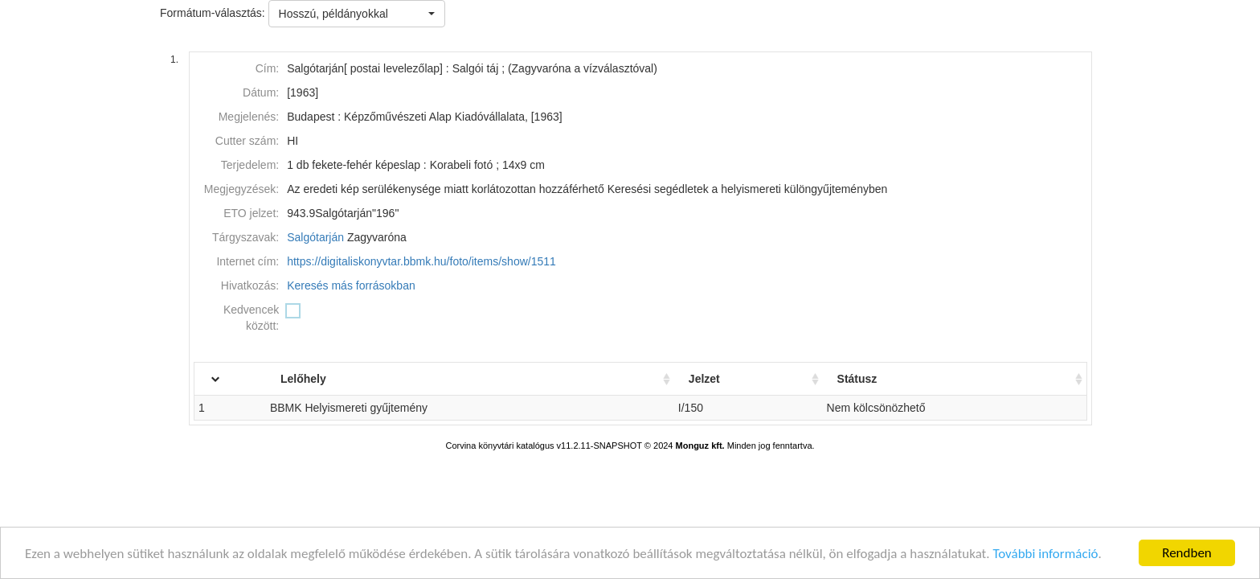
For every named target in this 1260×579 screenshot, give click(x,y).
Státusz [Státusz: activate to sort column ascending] (866, 378)
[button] (356, 13)
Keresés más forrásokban (351, 285)
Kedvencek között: (251, 317)
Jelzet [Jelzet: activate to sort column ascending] (718, 378)
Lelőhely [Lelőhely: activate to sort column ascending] (331, 378)
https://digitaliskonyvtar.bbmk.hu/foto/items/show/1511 (421, 261)
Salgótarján (315, 237)
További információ (1045, 554)
